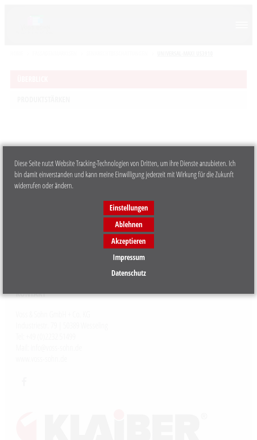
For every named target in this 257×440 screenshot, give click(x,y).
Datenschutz (128, 273)
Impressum (129, 257)
